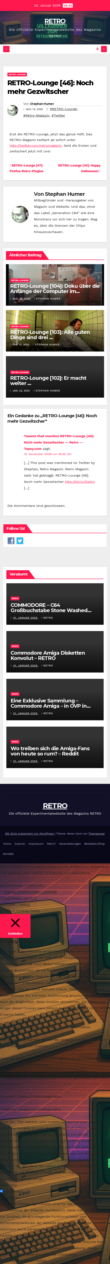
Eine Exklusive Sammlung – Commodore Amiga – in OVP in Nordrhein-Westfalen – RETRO (49, 706)
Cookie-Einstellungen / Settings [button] (30, 892)
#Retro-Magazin (36, 115)
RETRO (55, 21)
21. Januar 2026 (25, 617)
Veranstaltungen (70, 843)
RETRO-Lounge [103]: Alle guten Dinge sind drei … (50, 334)
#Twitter (58, 115)
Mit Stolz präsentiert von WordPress (30, 833)
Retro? (51, 843)
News (15, 598)
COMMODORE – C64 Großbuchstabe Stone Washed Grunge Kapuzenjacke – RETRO (50, 610)
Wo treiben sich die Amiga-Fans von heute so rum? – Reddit (50, 751)
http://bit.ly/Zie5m (80, 482)
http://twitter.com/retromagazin (36, 146)
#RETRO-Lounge (63, 109)
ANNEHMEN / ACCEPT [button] (19, 898)
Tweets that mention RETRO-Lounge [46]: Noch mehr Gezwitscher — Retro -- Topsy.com (59, 442)
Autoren (19, 843)
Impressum (36, 843)
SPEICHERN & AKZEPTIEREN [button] (23, 1261)
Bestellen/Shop (94, 843)
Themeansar (96, 833)
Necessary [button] (8, 1185)
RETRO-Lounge (17, 74)
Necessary (14, 1191)
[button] (97, 49)
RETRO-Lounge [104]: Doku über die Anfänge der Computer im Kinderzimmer (55, 291)
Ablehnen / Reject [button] (15, 904)
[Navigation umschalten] (104, 49)
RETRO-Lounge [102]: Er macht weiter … (48, 380)
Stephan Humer (42, 104)
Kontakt (8, 853)
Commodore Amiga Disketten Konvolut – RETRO (48, 655)
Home (7, 843)
